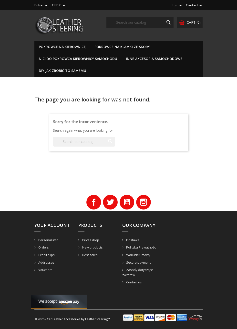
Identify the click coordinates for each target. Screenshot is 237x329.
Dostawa (132, 240)
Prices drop (90, 240)
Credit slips (46, 255)
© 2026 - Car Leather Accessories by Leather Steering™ (72, 319)
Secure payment (138, 262)
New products (92, 247)
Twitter (110, 202)
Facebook (93, 202)
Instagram (143, 202)
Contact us (194, 5)
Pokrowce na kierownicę (62, 46)
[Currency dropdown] (59, 5)
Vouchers (45, 270)
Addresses (46, 262)
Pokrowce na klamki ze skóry (122, 46)
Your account (52, 225)
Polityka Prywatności (140, 247)
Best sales (90, 255)
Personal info (48, 240)
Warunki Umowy (137, 255)
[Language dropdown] (41, 5)
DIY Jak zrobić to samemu (62, 70)
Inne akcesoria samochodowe (154, 58)
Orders (43, 247)
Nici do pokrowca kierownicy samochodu (78, 58)
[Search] (140, 22)
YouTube (127, 202)
